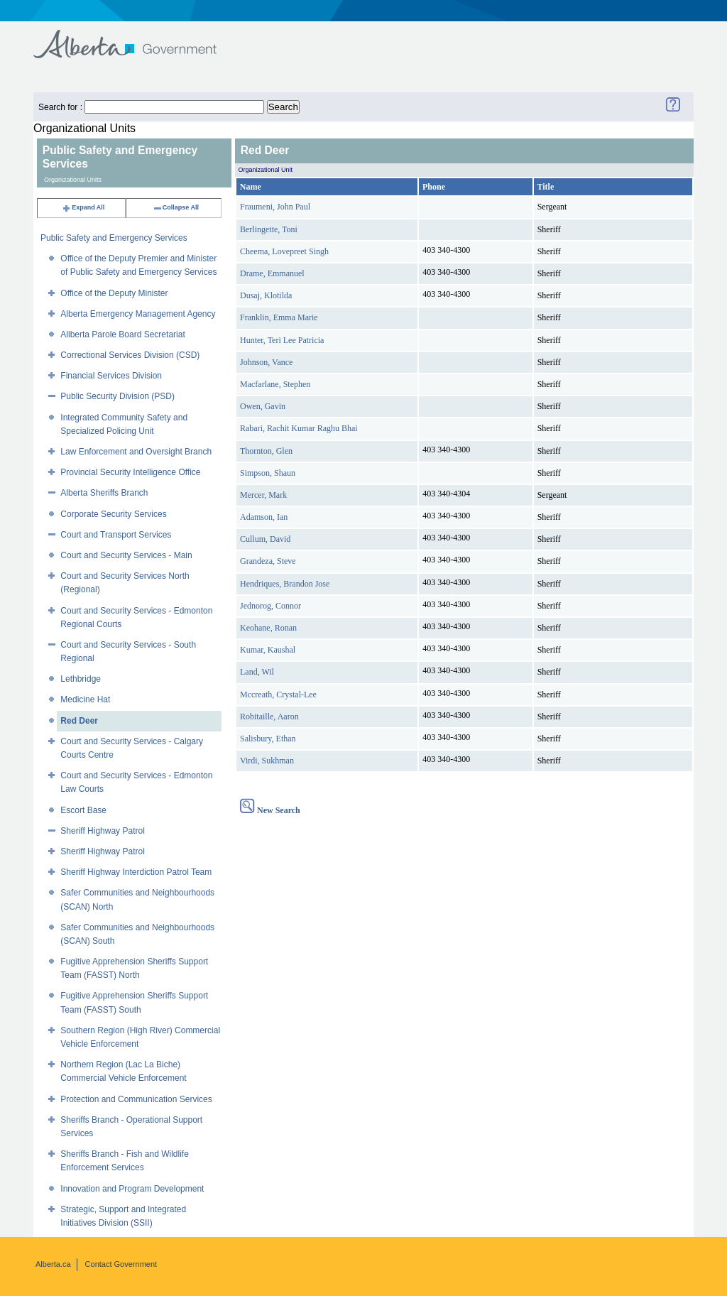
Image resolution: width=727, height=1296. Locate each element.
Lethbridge (80, 679)
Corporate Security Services (113, 514)
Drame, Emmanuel (272, 273)
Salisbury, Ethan (268, 739)
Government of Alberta (137, 37)
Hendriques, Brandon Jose (284, 584)
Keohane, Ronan (268, 628)
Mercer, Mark (263, 495)
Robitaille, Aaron (269, 716)
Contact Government (121, 1264)
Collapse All (176, 207)
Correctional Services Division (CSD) (129, 355)
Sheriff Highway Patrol (102, 831)
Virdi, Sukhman (267, 761)
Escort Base (83, 810)
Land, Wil (257, 672)
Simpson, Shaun (267, 473)
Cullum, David (265, 539)
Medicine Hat (85, 699)
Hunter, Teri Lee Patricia (282, 340)
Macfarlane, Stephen (275, 384)
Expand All (83, 207)
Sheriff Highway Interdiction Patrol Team (136, 872)
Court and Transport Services (115, 535)
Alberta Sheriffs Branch (104, 493)
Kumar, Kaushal (267, 650)
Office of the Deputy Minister (114, 293)
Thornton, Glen (266, 451)
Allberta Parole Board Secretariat (122, 334)
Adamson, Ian (264, 517)
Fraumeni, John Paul (275, 207)
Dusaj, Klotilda (266, 295)
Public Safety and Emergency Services (113, 238)
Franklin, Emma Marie (279, 317)
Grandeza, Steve (268, 561)
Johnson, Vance (266, 362)
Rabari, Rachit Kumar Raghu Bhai (299, 428)
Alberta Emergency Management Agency (137, 314)
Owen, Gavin (262, 406)
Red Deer (79, 721)
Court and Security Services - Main (126, 555)
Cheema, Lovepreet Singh (284, 251)
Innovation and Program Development (132, 1189)
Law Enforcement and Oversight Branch (136, 452)
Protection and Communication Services (136, 1099)
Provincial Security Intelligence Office (130, 472)
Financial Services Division (111, 376)
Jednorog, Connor (270, 606)
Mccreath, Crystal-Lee (278, 694)
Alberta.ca (53, 1264)
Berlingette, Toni (268, 229)
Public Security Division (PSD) (117, 396)
